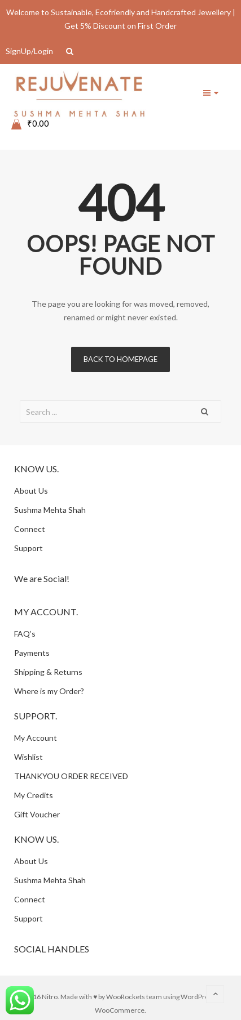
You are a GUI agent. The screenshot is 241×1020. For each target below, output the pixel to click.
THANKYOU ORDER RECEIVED (71, 776)
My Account (35, 737)
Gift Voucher (37, 814)
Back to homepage (120, 359)
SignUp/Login (29, 51)
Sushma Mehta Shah (50, 510)
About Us (31, 490)
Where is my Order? (49, 691)
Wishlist (28, 757)
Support (28, 548)
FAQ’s (25, 633)
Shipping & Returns (48, 672)
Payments (32, 652)
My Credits (33, 795)
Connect (29, 529)
